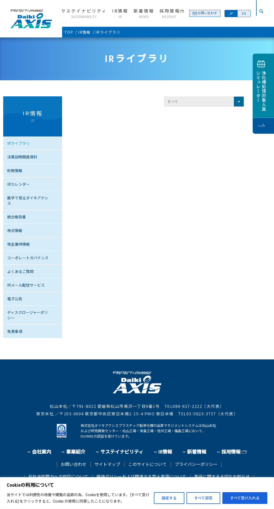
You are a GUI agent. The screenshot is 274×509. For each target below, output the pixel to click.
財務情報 (14, 170)
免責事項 (14, 331)
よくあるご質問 (20, 271)
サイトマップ (107, 464)
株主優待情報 (18, 244)
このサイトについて (147, 464)
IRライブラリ (18, 143)
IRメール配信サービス (26, 285)
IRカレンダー (18, 184)
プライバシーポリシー (196, 464)
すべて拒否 (203, 498)
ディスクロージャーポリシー (27, 315)
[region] (137, 493)
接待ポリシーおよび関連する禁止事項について (141, 477)
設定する (169, 498)
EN (244, 14)
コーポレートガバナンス (27, 257)
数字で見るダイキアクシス (27, 200)
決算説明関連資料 (22, 156)
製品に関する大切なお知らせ (222, 477)
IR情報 (84, 32)
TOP (68, 32)
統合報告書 (16, 216)
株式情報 (14, 230)
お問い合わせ (206, 13)
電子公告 (14, 298)
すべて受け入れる (245, 498)
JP (231, 14)
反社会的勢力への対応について (58, 477)
